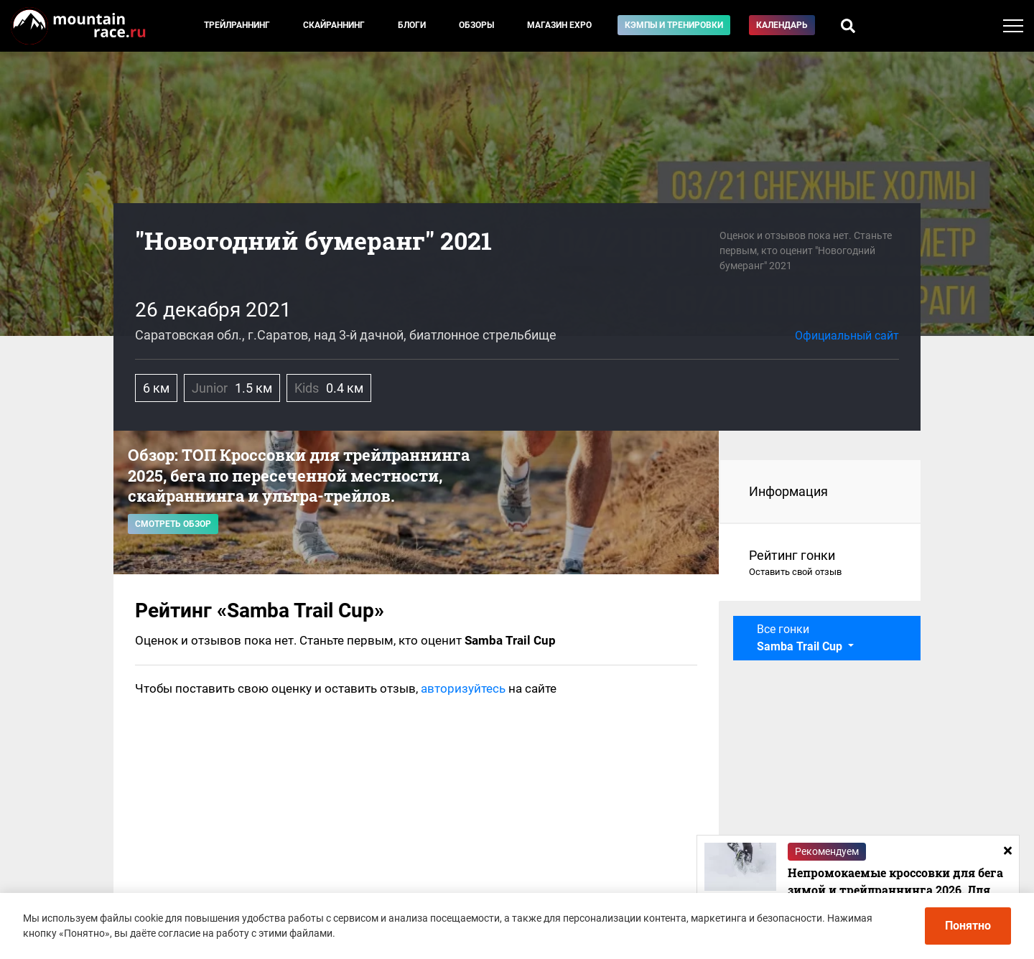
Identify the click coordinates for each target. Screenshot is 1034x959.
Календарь (782, 25)
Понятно (968, 925)
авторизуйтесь (463, 688)
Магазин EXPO (559, 25)
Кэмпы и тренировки (674, 25)
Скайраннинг (334, 25)
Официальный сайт (847, 335)
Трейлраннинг (237, 25)
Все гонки (801, 637)
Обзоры (476, 25)
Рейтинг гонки (820, 563)
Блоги (412, 25)
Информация (788, 491)
